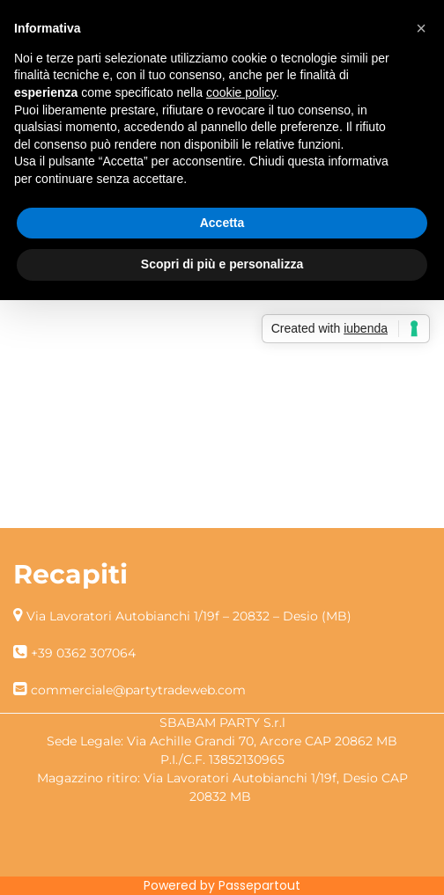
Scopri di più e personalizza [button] (222, 264)
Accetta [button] (222, 223)
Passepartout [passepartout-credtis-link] (259, 885)
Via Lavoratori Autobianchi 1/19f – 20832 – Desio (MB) (189, 616)
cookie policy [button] (241, 92)
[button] (421, 28)
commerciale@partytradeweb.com (138, 690)
